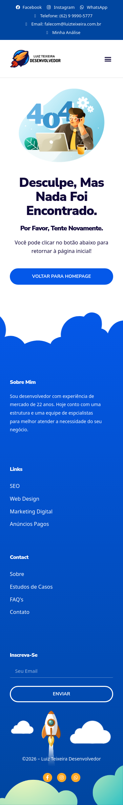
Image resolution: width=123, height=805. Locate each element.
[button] (107, 58)
